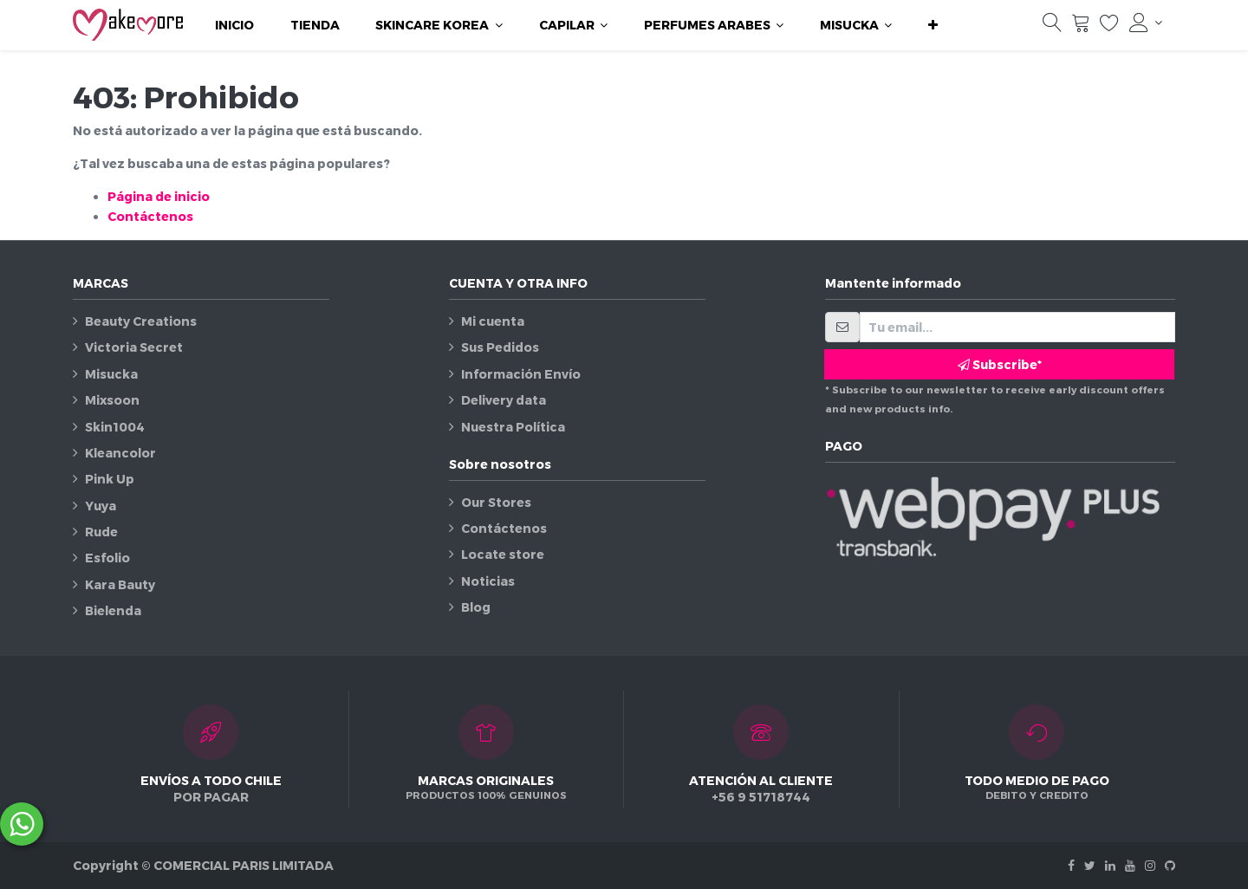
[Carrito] (1080, 27)
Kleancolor (120, 452)
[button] (933, 25)
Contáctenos (150, 216)
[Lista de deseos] (1109, 27)
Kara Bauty (120, 584)
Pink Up (109, 478)
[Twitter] (1089, 865)
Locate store (502, 554)
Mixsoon (112, 400)
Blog (476, 607)
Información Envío (521, 374)
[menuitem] (234, 25)
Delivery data (503, 400)
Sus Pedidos (500, 347)
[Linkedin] (1110, 865)
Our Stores (496, 502)
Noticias (488, 581)
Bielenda (113, 610)
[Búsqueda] (1052, 27)
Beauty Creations (141, 321)
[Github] (1170, 865)
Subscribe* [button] (1000, 364)
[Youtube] (1130, 865)
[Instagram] (1150, 865)
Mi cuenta (492, 321)
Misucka (111, 374)
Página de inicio (158, 196)
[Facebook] (1071, 865)
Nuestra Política (513, 426)
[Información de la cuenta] (1145, 22)
